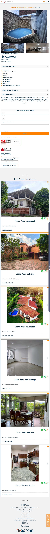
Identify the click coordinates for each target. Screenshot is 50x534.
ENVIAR (25, 133)
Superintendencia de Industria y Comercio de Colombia (25, 520)
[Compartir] (48, 2)
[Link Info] (25, 224)
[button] (25, 66)
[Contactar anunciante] (47, 219)
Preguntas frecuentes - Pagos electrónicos (25, 518)
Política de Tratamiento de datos (25, 512)
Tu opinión (49, 267)
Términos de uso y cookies (25, 516)
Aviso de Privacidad (25, 514)
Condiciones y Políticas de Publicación (25, 509)
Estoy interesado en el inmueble (25, 123)
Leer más (24, 103)
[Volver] (2, 1)
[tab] (25, 66)
